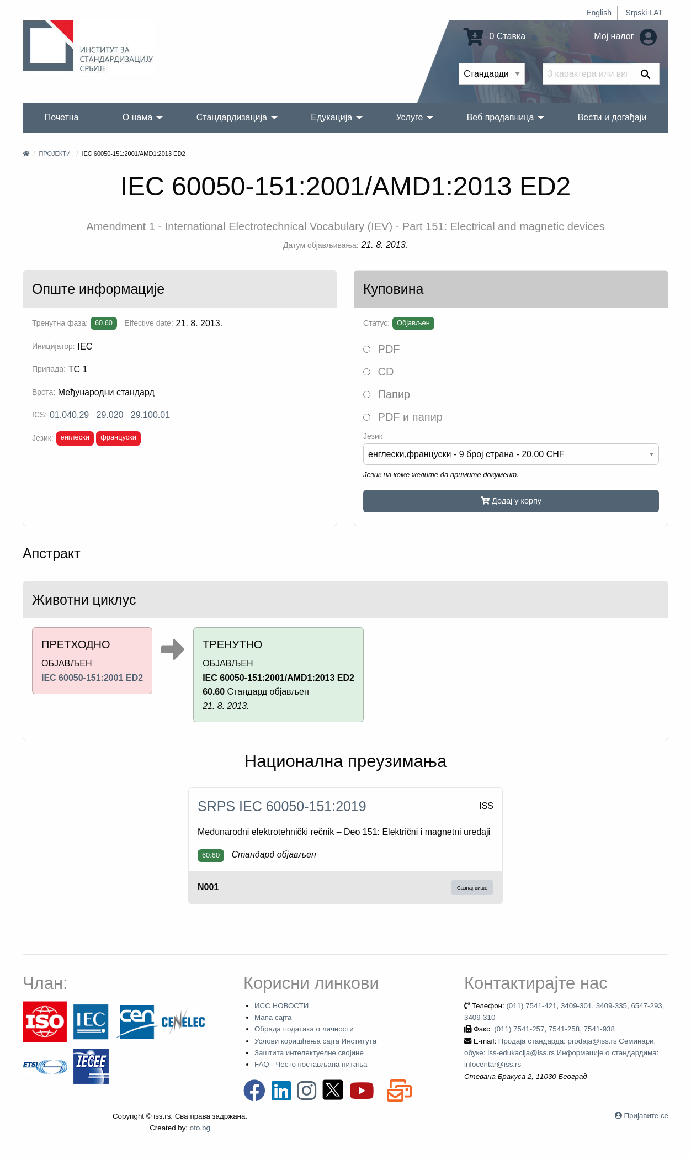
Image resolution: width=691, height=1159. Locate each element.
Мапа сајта (272, 1017)
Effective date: (148, 323)
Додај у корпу (511, 500)
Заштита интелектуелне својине (309, 1053)
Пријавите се (646, 1116)
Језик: (43, 437)
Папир (386, 394)
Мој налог (625, 36)
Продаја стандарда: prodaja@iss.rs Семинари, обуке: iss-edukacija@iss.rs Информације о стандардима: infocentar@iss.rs (561, 1053)
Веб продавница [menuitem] (500, 117)
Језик (372, 436)
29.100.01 (150, 415)
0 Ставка (494, 36)
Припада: (49, 368)
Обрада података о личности (304, 1029)
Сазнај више (472, 888)
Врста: (43, 392)
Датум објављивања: (321, 245)
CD (378, 372)
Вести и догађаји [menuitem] (612, 117)
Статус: (376, 323)
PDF (381, 349)
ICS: (39, 414)
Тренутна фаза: (60, 323)
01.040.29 (69, 415)
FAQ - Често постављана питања (311, 1064)
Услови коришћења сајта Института (315, 1041)
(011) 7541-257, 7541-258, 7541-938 (554, 1029)
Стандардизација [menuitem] (231, 117)
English (599, 12)
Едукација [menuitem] (331, 117)
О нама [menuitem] (138, 117)
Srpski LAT (644, 12)
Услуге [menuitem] (409, 117)
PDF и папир (403, 417)
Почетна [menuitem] (62, 117)
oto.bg (200, 1128)
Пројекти (54, 153)
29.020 (110, 415)
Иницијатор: (53, 346)
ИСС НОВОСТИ (281, 1006)
